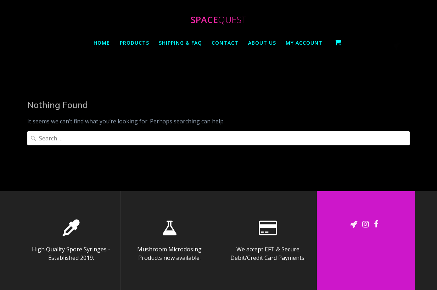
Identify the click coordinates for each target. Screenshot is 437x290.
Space (219, 19)
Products (134, 42)
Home (102, 42)
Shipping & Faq (180, 42)
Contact (225, 42)
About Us (262, 42)
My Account (304, 42)
